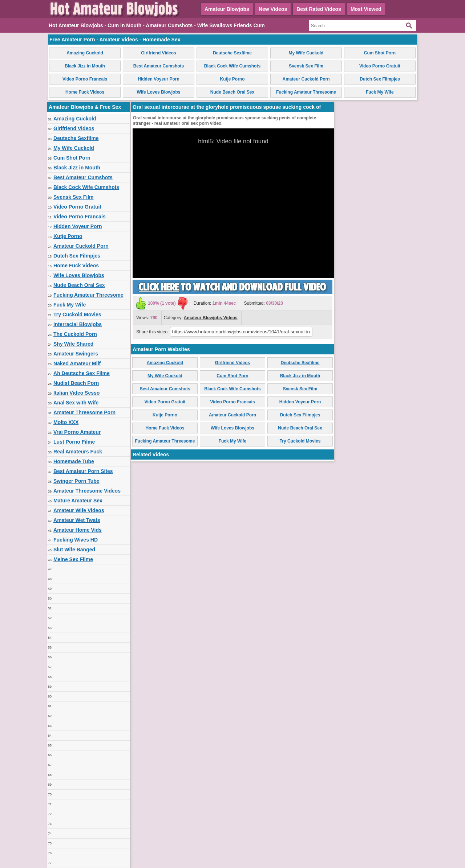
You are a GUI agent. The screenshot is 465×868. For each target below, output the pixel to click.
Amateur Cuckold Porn (305, 79)
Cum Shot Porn (380, 52)
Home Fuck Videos (84, 92)
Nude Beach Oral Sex (232, 92)
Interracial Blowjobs (77, 324)
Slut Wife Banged (74, 549)
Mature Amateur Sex (77, 500)
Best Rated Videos (318, 9)
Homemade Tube (73, 461)
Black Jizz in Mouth (85, 66)
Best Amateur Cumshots (158, 66)
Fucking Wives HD (75, 540)
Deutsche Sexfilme (232, 52)
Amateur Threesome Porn (84, 412)
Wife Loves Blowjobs (159, 92)
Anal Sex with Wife (75, 403)
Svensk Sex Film (306, 66)
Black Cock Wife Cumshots (232, 66)
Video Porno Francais (84, 79)
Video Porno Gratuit (379, 66)
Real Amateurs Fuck (77, 451)
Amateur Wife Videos (78, 510)
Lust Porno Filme (74, 442)
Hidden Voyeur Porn (158, 79)
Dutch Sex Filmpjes (380, 79)
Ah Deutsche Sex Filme (81, 373)
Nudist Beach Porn (76, 383)
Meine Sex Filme (73, 559)
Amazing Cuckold (84, 52)
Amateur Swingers (75, 354)
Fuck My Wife (380, 92)
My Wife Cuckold (306, 52)
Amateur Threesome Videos (87, 491)
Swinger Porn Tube (76, 481)
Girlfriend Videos (158, 52)
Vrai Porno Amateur (77, 432)
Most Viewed (366, 9)
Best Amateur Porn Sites (83, 471)
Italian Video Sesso (76, 393)
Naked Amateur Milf (77, 363)
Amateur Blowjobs (227, 9)
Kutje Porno (232, 79)
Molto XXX (65, 422)
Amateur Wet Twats (76, 520)
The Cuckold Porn (75, 334)
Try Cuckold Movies (77, 314)
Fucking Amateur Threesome (306, 92)
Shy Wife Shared (73, 344)
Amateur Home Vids (77, 530)
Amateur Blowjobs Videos (211, 317)
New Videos (273, 9)
